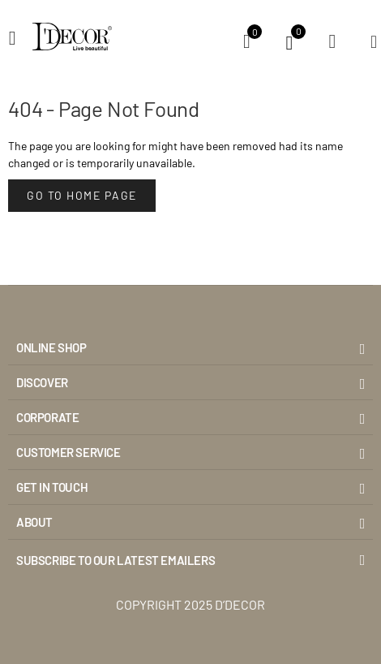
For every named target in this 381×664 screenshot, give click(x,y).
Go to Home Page (82, 195)
